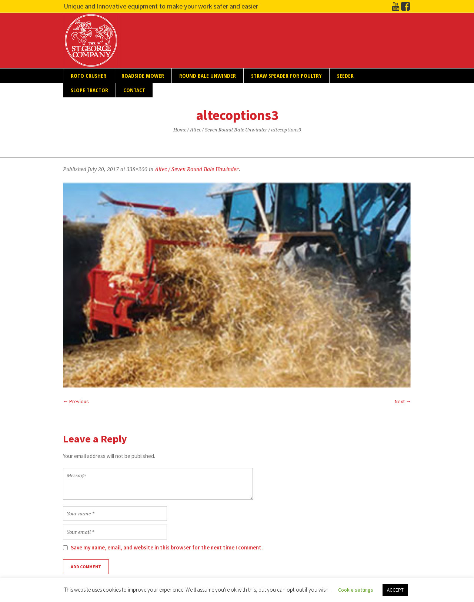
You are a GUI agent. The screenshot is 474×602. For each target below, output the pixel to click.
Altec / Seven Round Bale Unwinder (228, 130)
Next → (403, 401)
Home (179, 130)
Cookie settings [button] (355, 589)
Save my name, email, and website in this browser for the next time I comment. (167, 547)
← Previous (76, 401)
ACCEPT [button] (395, 590)
